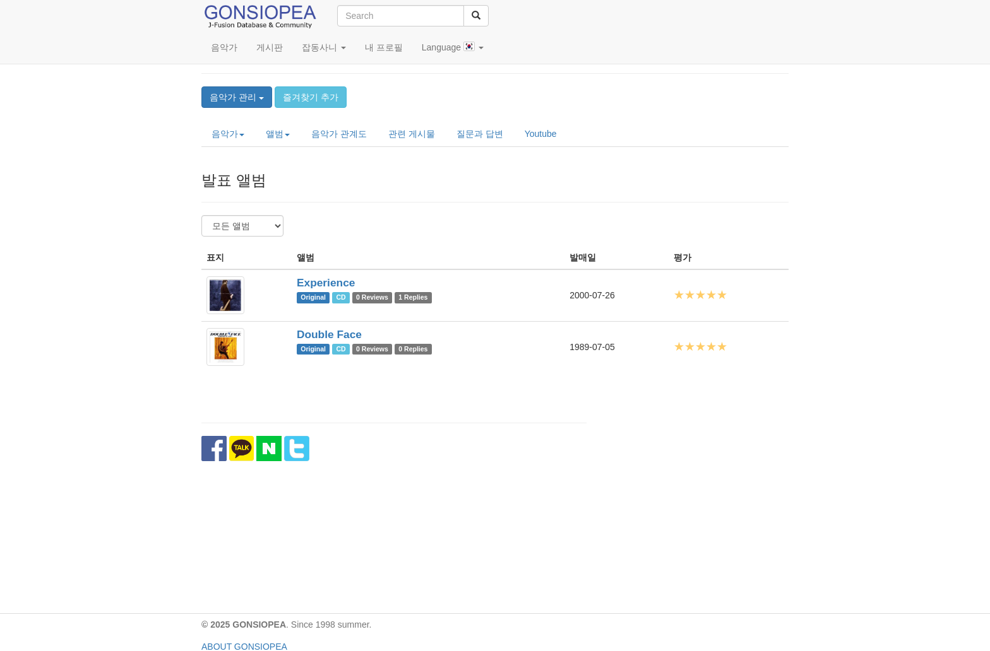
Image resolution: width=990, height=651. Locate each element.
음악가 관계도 (339, 134)
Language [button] (453, 47)
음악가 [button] (228, 134)
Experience (326, 282)
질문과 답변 (479, 134)
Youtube (541, 134)
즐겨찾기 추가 (310, 97)
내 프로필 (384, 47)
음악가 (224, 47)
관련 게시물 (411, 134)
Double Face (329, 334)
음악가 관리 (237, 97)
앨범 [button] (278, 134)
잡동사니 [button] (324, 47)
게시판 (269, 47)
